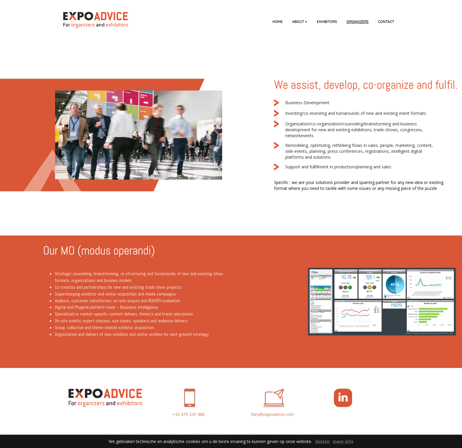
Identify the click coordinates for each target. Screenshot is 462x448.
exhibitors (327, 21)
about (299, 21)
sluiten (322, 441)
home (278, 21)
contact (386, 21)
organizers (357, 21)
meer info (343, 441)
